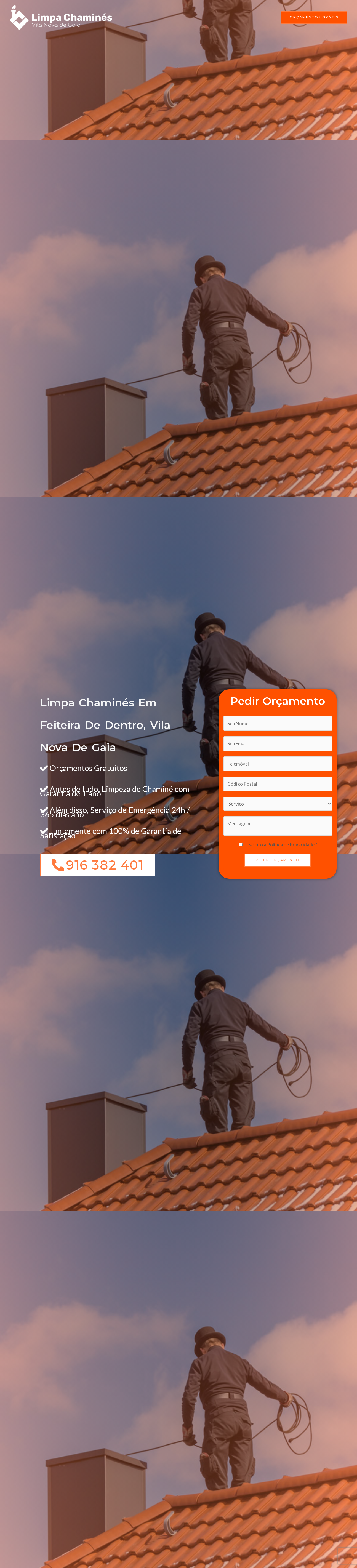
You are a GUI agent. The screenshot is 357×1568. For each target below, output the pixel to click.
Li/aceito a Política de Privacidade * (281, 844)
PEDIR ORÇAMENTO (277, 860)
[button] (314, 17)
